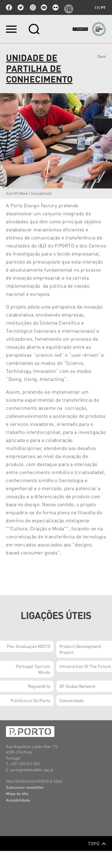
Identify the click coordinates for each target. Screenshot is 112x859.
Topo (97, 843)
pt (103, 7)
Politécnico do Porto (30, 700)
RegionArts (39, 686)
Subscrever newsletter (25, 787)
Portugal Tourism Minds (33, 669)
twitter (21, 7)
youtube (44, 7)
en (97, 7)
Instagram (32, 7)
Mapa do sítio (17, 793)
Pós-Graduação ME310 (28, 646)
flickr (56, 7)
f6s (67, 7)
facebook (9, 7)
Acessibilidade (18, 799)
